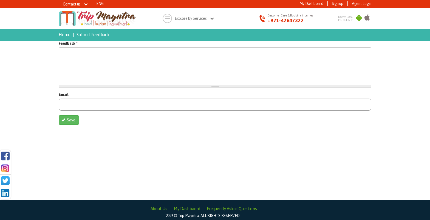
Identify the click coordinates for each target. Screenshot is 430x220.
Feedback (68, 43)
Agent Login (361, 3)
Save (68, 120)
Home (64, 34)
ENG (99, 3)
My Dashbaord (187, 208)
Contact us (75, 4)
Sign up (337, 3)
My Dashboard (311, 3)
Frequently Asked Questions (232, 208)
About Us (159, 208)
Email (63, 94)
